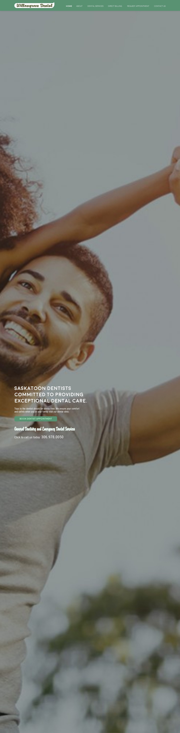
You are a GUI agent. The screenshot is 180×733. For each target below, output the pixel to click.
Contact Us (160, 6)
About (79, 6)
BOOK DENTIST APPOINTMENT (36, 419)
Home (34, 5)
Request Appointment (138, 6)
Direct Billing (115, 6)
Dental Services (96, 6)
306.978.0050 (52, 437)
